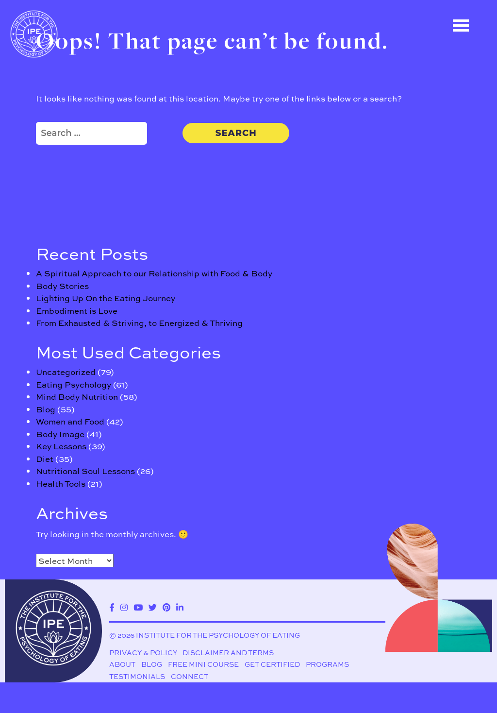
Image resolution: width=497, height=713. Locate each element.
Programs (327, 664)
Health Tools (60, 483)
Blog (45, 409)
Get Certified (272, 664)
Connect (189, 676)
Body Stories (62, 285)
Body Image (60, 434)
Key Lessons (61, 446)
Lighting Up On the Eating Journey (105, 298)
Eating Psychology (73, 384)
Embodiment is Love (76, 310)
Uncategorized (66, 371)
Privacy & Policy (143, 652)
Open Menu (460, 25)
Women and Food (70, 421)
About (122, 664)
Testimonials (137, 676)
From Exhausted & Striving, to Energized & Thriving (139, 322)
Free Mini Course (203, 664)
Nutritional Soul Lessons (85, 470)
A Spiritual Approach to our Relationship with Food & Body (154, 273)
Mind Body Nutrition (77, 396)
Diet (44, 458)
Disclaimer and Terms (228, 652)
